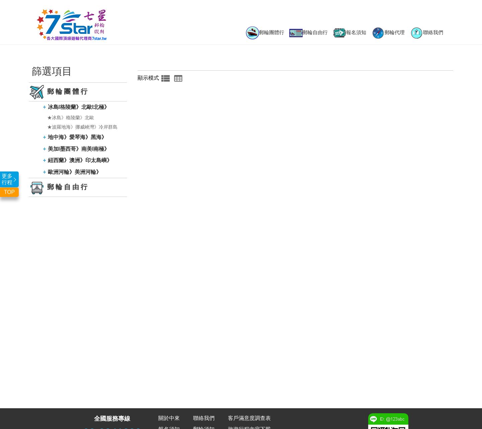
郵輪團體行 (265, 33)
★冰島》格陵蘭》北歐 (70, 117)
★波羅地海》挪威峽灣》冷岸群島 (82, 127)
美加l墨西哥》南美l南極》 (79, 149)
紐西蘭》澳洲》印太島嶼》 (80, 160)
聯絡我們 (426, 33)
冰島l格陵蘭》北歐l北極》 (79, 107)
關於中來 (169, 418)
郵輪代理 (388, 33)
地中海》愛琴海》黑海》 (77, 137)
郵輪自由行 (308, 33)
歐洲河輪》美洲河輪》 (74, 172)
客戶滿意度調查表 (249, 418)
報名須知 (349, 33)
